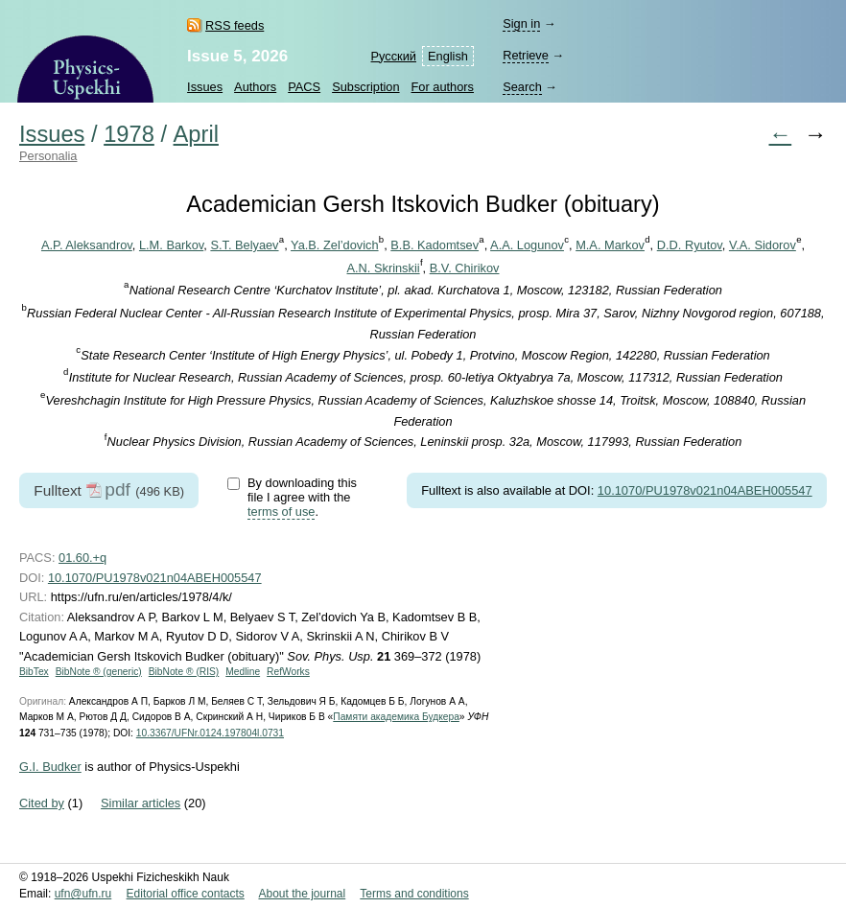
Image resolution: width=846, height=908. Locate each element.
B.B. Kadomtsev (434, 245)
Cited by (41, 803)
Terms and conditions (414, 893)
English (448, 56)
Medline (242, 671)
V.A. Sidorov (762, 245)
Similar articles (140, 803)
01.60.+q (82, 557)
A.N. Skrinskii (383, 268)
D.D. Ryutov (689, 245)
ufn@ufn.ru (83, 893)
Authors (255, 87)
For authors (442, 87)
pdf (117, 489)
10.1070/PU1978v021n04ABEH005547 (705, 490)
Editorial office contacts (186, 893)
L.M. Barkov (171, 245)
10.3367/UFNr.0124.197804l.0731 (210, 733)
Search (522, 87)
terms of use (281, 511)
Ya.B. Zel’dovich (335, 245)
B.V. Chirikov (465, 268)
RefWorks (288, 671)
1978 (129, 134)
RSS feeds (234, 25)
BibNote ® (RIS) (184, 671)
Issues (205, 87)
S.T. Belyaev (244, 245)
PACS (304, 87)
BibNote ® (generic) (99, 671)
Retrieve (526, 55)
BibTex (34, 671)
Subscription (365, 87)
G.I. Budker (50, 766)
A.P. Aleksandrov (86, 245)
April (196, 134)
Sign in (521, 23)
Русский (393, 56)
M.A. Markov (610, 245)
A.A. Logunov (527, 245)
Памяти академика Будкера (396, 716)
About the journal (301, 893)
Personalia (48, 156)
